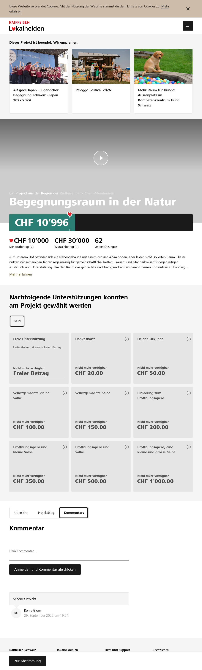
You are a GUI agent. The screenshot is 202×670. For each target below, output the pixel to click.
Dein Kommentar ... (23, 552)
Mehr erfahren (20, 274)
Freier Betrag (31, 374)
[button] (188, 26)
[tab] (17, 321)
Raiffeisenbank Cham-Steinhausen (87, 193)
